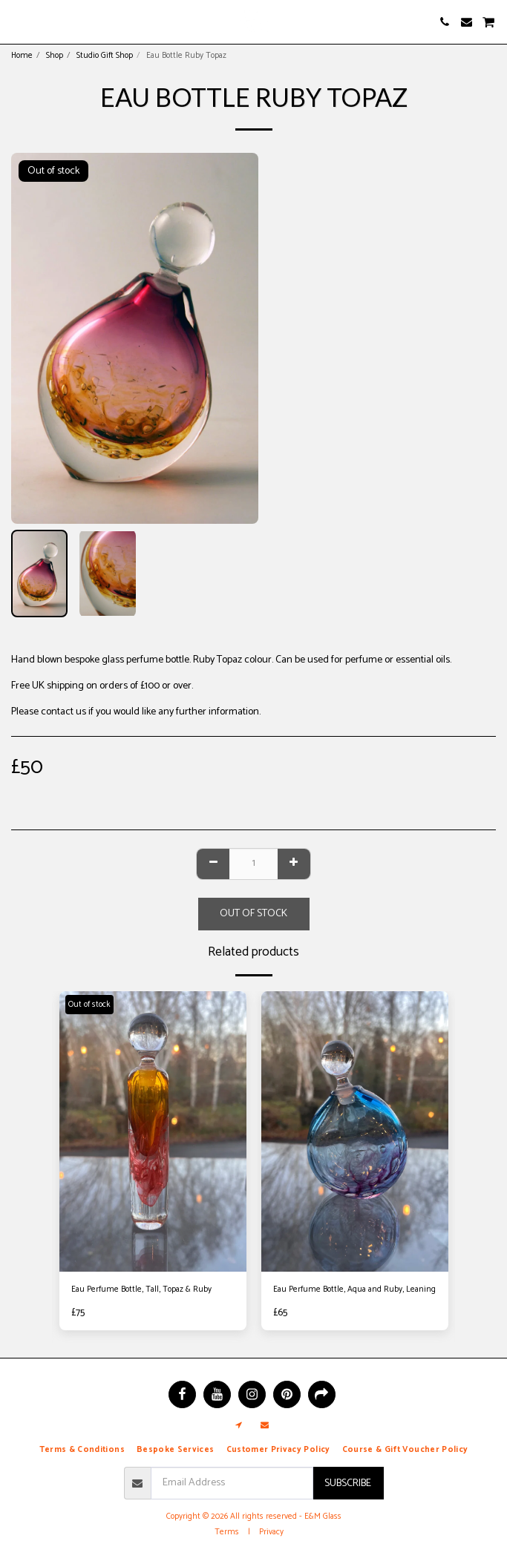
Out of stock (253, 913)
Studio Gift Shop (104, 55)
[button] (16, 21)
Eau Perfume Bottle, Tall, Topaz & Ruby (141, 1290)
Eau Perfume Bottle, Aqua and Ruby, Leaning (354, 1290)
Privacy (271, 1532)
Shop (54, 55)
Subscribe (347, 1483)
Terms (227, 1532)
